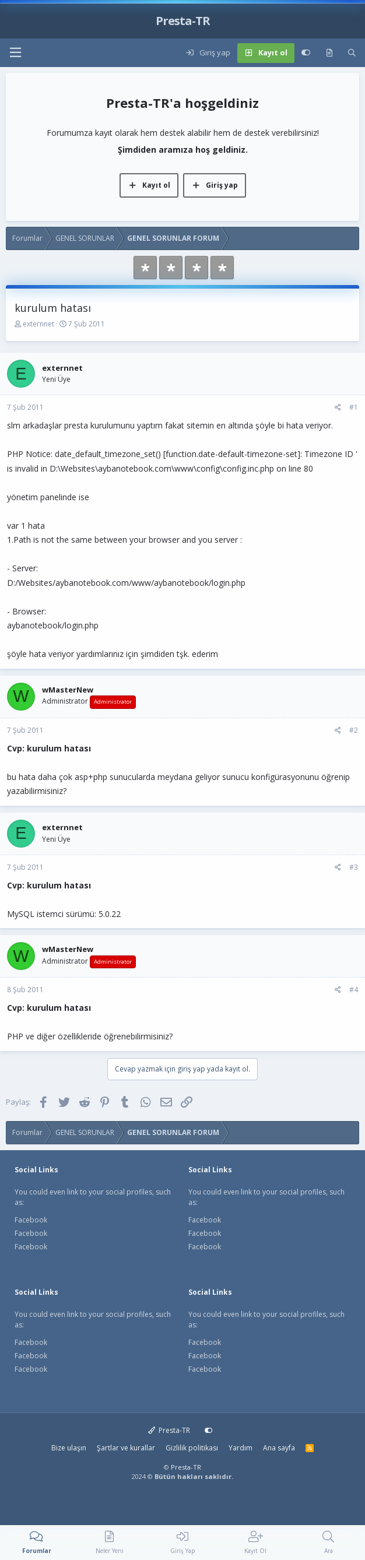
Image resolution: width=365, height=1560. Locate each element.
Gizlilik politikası (192, 1448)
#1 (353, 407)
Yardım (240, 1448)
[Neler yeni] (329, 53)
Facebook (31, 1220)
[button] (15, 52)
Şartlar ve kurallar (126, 1448)
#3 (353, 867)
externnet (38, 324)
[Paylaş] (338, 407)
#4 (353, 990)
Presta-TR (169, 1430)
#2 (353, 730)
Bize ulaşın (68, 1448)
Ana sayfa (279, 1448)
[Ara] (352, 53)
